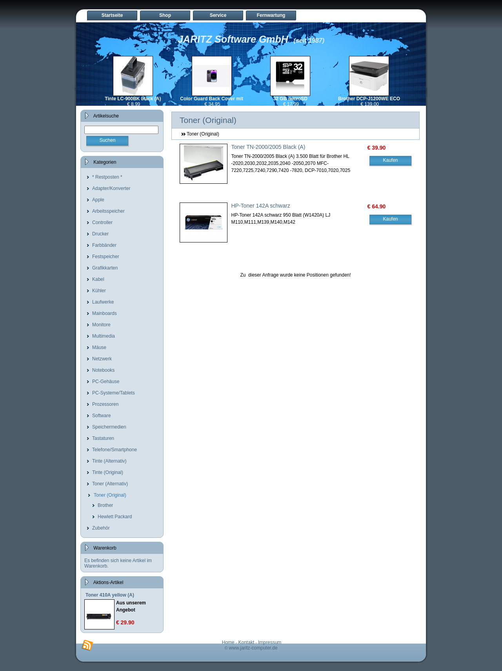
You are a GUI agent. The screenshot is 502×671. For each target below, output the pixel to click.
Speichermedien (109, 427)
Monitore (101, 324)
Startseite (112, 15)
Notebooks (103, 370)
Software (101, 415)
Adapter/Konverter (111, 188)
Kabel (98, 279)
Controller (102, 222)
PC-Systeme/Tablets (113, 393)
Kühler (99, 290)
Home (228, 642)
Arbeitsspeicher (108, 211)
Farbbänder (104, 245)
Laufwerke (103, 302)
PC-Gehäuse (105, 381)
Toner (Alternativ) (110, 484)
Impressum (269, 642)
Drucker (100, 234)
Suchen (108, 140)
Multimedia (103, 336)
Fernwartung (271, 15)
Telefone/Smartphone (114, 449)
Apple (98, 200)
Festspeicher (105, 256)
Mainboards (104, 313)
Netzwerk (102, 359)
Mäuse (99, 347)
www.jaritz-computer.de (253, 648)
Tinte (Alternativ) (109, 461)
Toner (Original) (110, 495)
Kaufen (390, 160)
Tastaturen (103, 438)
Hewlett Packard (115, 516)
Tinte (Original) (107, 472)
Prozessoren (105, 404)
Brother (105, 505)
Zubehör (101, 528)
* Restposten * (107, 177)
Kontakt (246, 642)
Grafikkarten (105, 268)
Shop (165, 15)
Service (218, 15)
